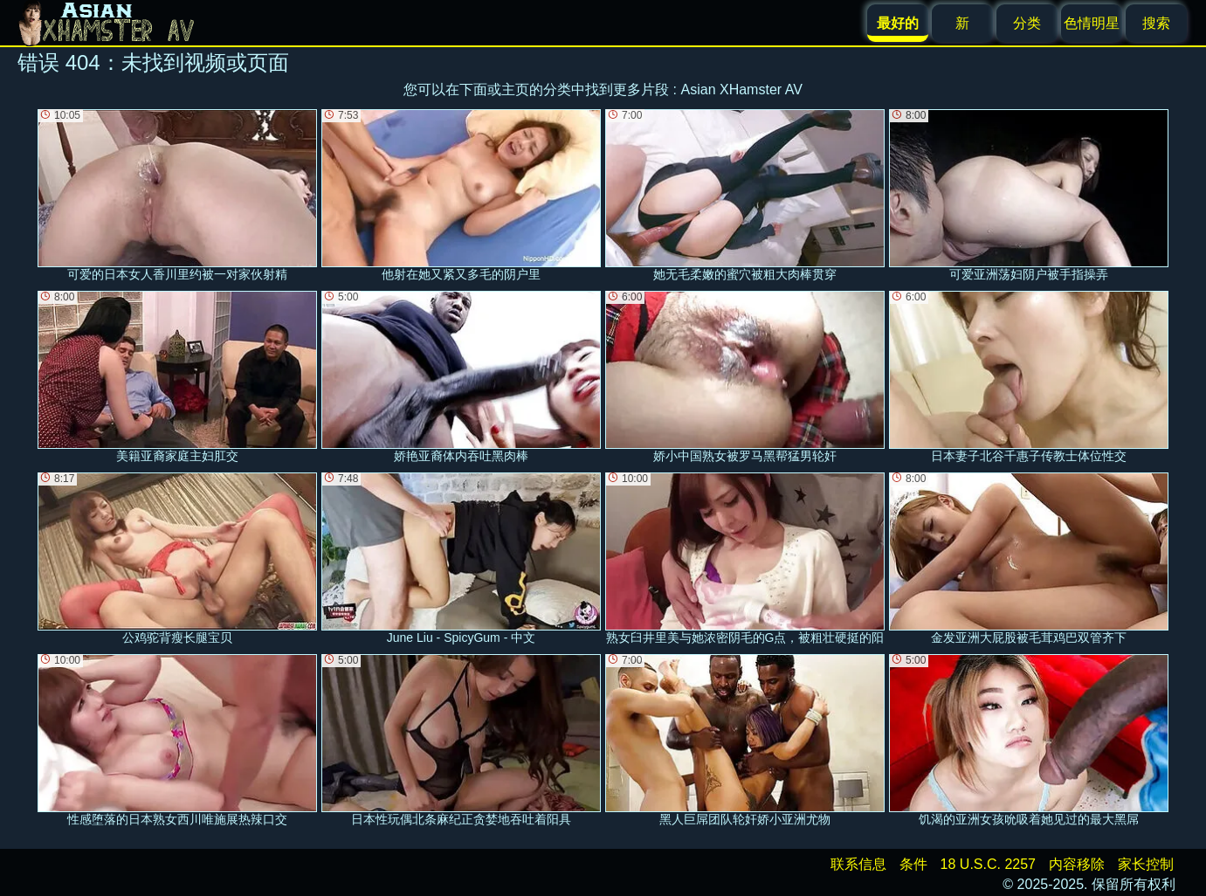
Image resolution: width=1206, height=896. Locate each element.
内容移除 (1077, 864)
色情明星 (1092, 23)
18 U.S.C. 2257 (988, 864)
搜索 (1156, 23)
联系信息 (858, 864)
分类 (1027, 23)
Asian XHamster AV (742, 89)
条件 (913, 864)
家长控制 (1146, 864)
